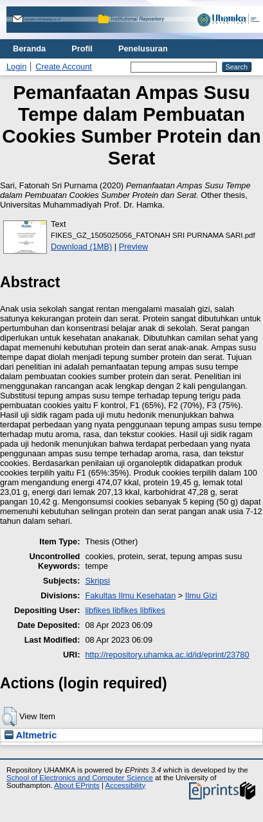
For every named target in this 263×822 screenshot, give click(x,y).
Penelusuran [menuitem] (143, 48)
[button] (9, 716)
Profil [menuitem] (82, 48)
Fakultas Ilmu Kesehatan (130, 595)
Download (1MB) (81, 246)
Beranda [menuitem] (29, 48)
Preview (134, 246)
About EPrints (76, 785)
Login (16, 66)
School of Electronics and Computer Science (79, 778)
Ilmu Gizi (201, 595)
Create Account (63, 66)
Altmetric (31, 735)
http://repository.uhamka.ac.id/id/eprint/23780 (167, 654)
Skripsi (97, 580)
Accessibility (125, 785)
